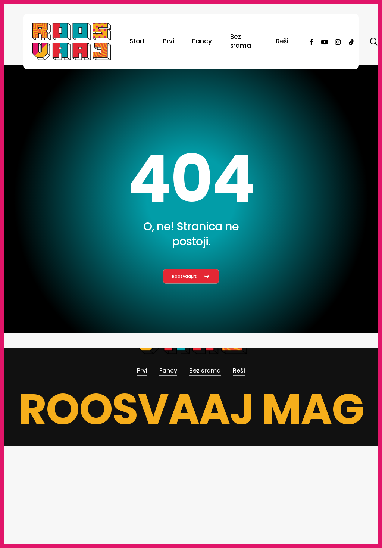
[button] (191, 276)
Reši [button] (239, 370)
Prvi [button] (142, 370)
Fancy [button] (168, 370)
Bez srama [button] (205, 370)
